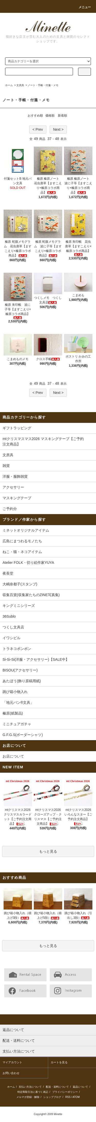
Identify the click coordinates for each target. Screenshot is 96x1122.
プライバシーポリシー (65, 1091)
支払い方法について (30, 1086)
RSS (68, 1097)
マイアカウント (12, 1062)
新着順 (62, 115)
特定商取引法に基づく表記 (32, 1091)
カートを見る (59, 1062)
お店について (13, 756)
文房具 (20, 85)
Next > (58, 129)
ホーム (9, 85)
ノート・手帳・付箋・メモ (43, 85)
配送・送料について (57, 1086)
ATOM (76, 1097)
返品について (80, 1086)
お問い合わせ (11, 1073)
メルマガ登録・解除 (27, 1097)
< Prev (38, 129)
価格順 (50, 115)
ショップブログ (52, 1097)
